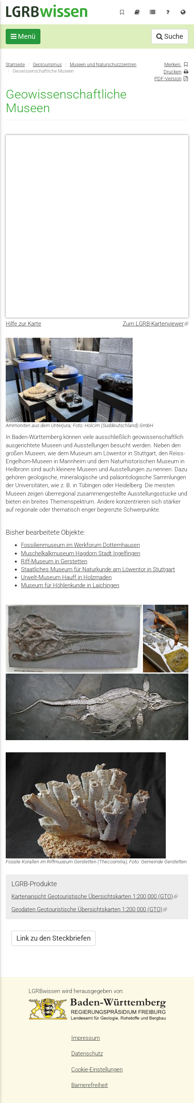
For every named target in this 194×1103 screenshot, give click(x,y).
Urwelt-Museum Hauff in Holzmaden (66, 577)
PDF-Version (167, 78)
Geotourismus (47, 64)
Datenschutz (87, 1053)
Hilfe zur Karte (23, 323)
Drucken (172, 72)
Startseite (15, 64)
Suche (169, 36)
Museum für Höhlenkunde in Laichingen (70, 585)
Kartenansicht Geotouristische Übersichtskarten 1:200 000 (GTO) (94, 896)
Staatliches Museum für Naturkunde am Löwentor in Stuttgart (98, 569)
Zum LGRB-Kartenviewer (155, 323)
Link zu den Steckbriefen (53, 938)
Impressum (85, 1038)
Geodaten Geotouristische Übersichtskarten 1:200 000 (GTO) (89, 909)
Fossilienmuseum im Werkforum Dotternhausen (80, 545)
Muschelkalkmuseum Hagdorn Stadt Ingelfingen (80, 553)
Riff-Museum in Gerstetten (54, 561)
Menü (23, 36)
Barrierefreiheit (89, 1085)
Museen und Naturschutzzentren (103, 64)
